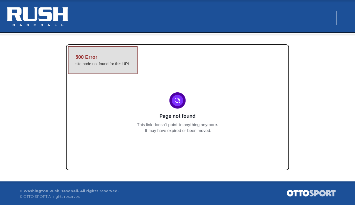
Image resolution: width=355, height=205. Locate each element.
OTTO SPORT (35, 196)
